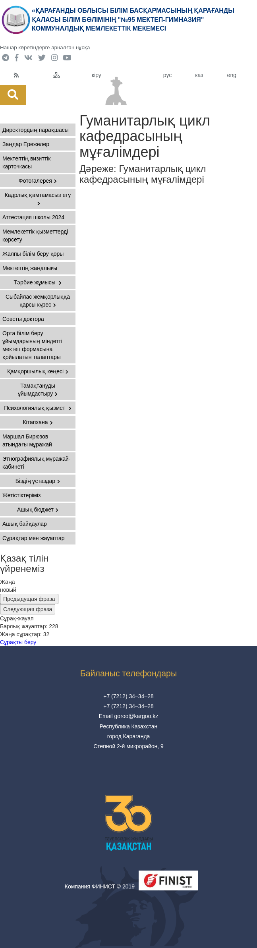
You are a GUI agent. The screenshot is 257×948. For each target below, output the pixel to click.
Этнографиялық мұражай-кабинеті (36, 463)
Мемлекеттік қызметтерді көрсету (35, 235)
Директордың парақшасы (35, 130)
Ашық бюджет (37, 509)
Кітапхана (37, 422)
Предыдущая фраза (29, 599)
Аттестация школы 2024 (33, 217)
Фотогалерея (38, 181)
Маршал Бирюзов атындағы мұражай (27, 440)
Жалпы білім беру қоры (33, 254)
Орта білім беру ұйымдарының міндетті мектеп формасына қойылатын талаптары (32, 345)
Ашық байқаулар (24, 524)
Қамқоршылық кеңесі (37, 371)
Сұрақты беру (18, 642)
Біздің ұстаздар (37, 481)
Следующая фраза (27, 609)
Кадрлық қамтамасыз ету (38, 199)
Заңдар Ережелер (25, 144)
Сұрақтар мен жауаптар (33, 538)
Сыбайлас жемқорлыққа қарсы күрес (38, 300)
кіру (96, 75)
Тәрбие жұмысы (38, 282)
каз (199, 75)
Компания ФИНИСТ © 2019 (100, 886)
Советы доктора (23, 319)
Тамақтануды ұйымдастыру (38, 389)
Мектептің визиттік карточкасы (26, 162)
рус (167, 75)
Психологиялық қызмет (37, 408)
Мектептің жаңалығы (29, 268)
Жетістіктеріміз (21, 495)
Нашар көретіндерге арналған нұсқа (45, 47)
